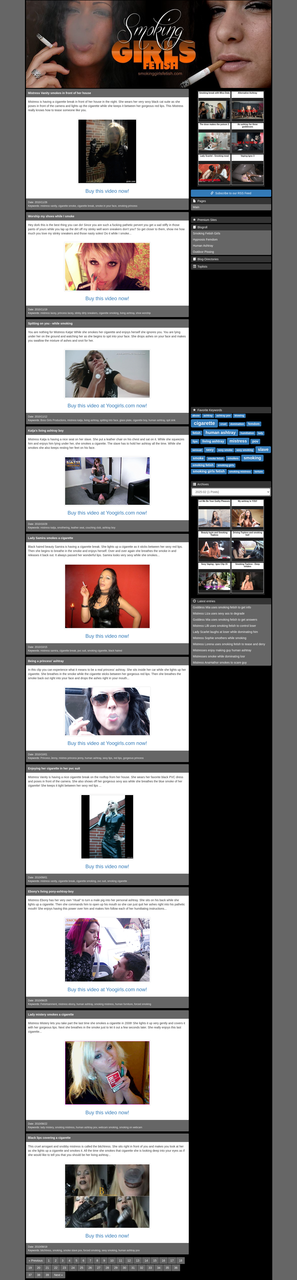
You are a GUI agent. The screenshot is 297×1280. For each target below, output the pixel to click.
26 (90, 1267)
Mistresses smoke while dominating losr (219, 656)
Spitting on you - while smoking (50, 323)
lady (260, 433)
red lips (118, 758)
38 (38, 1275)
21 (47, 1267)
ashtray (208, 415)
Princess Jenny (48, 758)
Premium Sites (205, 220)
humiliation (247, 433)
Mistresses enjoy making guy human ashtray (222, 650)
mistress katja (75, 420)
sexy (210, 450)
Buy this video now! (107, 191)
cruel (223, 424)
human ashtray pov (86, 1127)
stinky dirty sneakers (86, 313)
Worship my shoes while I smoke (51, 216)
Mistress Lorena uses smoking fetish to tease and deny (229, 644)
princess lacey (65, 313)
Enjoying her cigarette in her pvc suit (54, 768)
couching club (93, 527)
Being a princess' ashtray (46, 661)
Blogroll (200, 227)
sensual (197, 450)
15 (155, 1260)
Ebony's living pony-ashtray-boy (51, 891)
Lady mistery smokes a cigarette (51, 1014)
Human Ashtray (203, 245)
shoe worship (143, 313)
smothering (63, 527)
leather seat (77, 527)
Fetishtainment (48, 1004)
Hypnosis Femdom (205, 239)
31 (133, 1267)
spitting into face (109, 420)
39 (47, 1275)
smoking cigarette (97, 650)
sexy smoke (225, 450)
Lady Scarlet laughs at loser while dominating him (225, 632)
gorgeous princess (133, 758)
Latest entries (204, 601)
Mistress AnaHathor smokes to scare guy (220, 662)
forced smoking (142, 1004)
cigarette (204, 423)
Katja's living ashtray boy (46, 430)
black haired (115, 650)
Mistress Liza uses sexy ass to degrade (219, 613)
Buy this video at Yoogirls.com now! (107, 405)
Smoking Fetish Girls (206, 233)
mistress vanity (48, 205)
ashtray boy (108, 527)
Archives (201, 484)
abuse (196, 415)
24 (73, 1267)
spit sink (170, 420)
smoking (57, 1250)
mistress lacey (48, 313)
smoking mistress (104, 1004)
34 (158, 1267)
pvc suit (81, 650)
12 (129, 1260)
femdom (254, 424)
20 (38, 1267)
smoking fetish (203, 465)
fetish (196, 433)
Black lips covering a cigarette (49, 1137)
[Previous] (35, 1260)
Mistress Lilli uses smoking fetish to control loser (224, 625)
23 (64, 1267)
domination (237, 424)
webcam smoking (108, 1127)
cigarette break (85, 205)
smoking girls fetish (209, 471)
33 (150, 1267)
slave (263, 449)
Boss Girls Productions (53, 420)
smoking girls (226, 465)
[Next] (58, 1275)
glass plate (125, 420)
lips (195, 441)
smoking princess (127, 205)
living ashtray (127, 313)
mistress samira (49, 650)
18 (180, 1260)
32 (141, 1267)
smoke (198, 458)
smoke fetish (215, 458)
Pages (199, 201)
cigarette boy (140, 420)
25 (81, 1267)
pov (255, 441)
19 (30, 1267)
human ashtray (156, 420)
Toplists (200, 266)
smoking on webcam (130, 1127)
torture (259, 471)
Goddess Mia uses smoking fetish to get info (222, 607)
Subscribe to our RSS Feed (231, 193)
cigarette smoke (67, 205)
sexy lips (107, 758)
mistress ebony (66, 1004)
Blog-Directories (206, 259)
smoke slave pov (72, 1250)
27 (98, 1267)
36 (176, 1267)
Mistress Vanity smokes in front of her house (59, 93)
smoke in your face (106, 205)
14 (146, 1260)
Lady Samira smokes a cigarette (50, 538)
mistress (238, 441)
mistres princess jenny (71, 758)
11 (120, 1260)
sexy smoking (109, 1250)
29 (116, 1267)
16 (163, 1260)
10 (112, 1260)
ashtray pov (223, 415)
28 (107, 1267)
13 (138, 1260)
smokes (232, 458)
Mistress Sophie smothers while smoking (219, 638)
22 (55, 1267)
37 (30, 1275)
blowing (239, 415)
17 (172, 1260)
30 (124, 1267)
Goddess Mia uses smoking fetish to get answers (225, 619)
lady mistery (47, 1127)
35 (167, 1267)
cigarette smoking (109, 313)
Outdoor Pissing (203, 251)
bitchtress (45, 1250)
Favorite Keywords (207, 410)
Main (196, 207)
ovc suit (101, 881)
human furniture (124, 1004)
